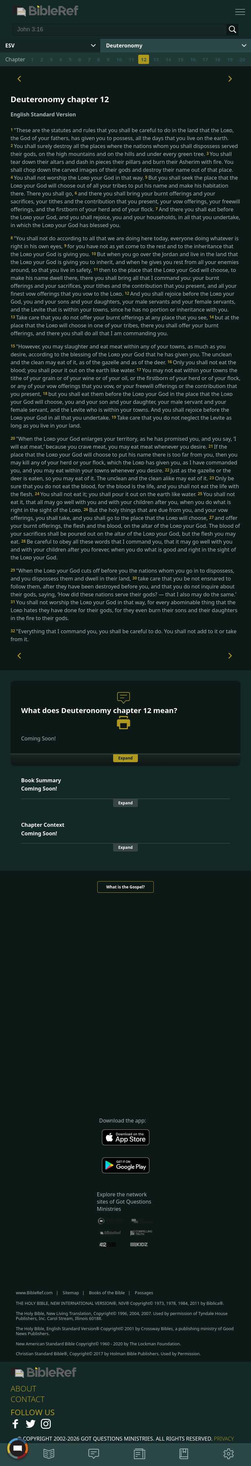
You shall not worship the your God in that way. (78, 177)
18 (217, 59)
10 (119, 59)
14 (168, 59)
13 (156, 59)
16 (193, 59)
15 (180, 59)
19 (230, 59)
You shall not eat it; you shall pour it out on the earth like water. (116, 494)
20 (242, 59)
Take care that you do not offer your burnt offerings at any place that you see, (110, 317)
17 (205, 59)
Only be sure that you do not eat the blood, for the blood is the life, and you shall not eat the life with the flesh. (125, 486)
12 (143, 59)
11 (131, 59)
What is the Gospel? (125, 887)
